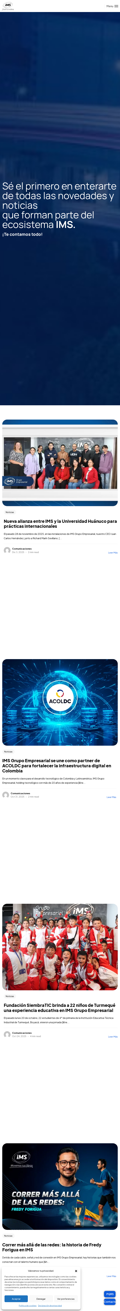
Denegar (41, 1298)
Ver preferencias (66, 1298)
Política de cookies (28, 1306)
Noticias (10, 512)
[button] (76, 1270)
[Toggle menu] (111, 6)
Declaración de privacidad (50, 1306)
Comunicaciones (22, 548)
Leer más (113, 552)
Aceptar (16, 1298)
